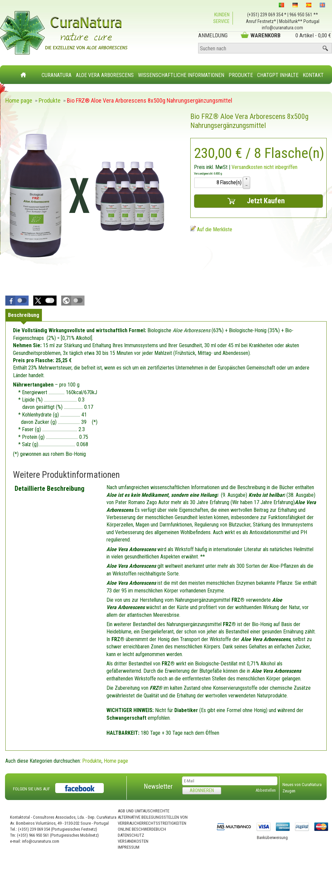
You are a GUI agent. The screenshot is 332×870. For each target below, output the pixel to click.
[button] (17, 301)
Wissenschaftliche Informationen (181, 75)
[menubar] (183, 72)
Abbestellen (265, 790)
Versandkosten (133, 841)
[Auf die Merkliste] (211, 229)
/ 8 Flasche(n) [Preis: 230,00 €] (259, 153)
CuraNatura (57, 75)
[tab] (23, 315)
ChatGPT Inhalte (277, 75)
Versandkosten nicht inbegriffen (264, 167)
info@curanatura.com (282, 27)
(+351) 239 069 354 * (266, 14)
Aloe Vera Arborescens (105, 75)
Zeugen (288, 790)
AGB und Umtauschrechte (143, 810)
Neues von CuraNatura (302, 784)
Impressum (128, 847)
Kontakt (313, 75)
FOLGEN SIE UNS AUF (31, 788)
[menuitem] (57, 71)
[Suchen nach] (265, 48)
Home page (116, 761)
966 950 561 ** (303, 14)
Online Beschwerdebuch (142, 829)
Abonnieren (202, 790)
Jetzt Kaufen (255, 201)
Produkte (241, 75)
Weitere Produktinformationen (66, 474)
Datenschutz (131, 835)
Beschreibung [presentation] (23, 315)
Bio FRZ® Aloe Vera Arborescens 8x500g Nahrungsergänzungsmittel (249, 120)
